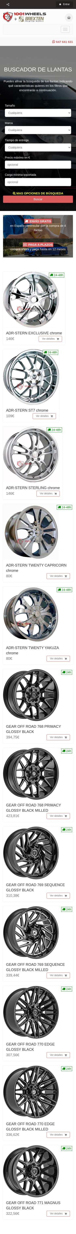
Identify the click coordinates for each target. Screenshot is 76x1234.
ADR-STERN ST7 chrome (27, 410)
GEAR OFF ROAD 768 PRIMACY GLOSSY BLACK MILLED (33, 807)
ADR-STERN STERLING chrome (33, 488)
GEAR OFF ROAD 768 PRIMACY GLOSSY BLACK (33, 729)
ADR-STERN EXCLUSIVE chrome (34, 333)
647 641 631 (62, 41)
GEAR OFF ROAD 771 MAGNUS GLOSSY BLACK (33, 1205)
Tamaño (10, 105)
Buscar (38, 199)
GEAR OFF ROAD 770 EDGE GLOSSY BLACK (30, 1046)
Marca (9, 123)
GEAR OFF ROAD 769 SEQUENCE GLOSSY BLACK (35, 887)
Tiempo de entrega (17, 140)
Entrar (64, 4)
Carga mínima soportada (20, 174)
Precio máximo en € (17, 157)
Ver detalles (50, 339)
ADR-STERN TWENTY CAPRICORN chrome (36, 567)
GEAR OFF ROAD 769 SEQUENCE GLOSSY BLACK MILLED (35, 967)
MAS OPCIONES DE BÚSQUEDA (38, 193)
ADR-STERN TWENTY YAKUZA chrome (32, 650)
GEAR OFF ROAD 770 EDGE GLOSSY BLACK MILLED (30, 1126)
